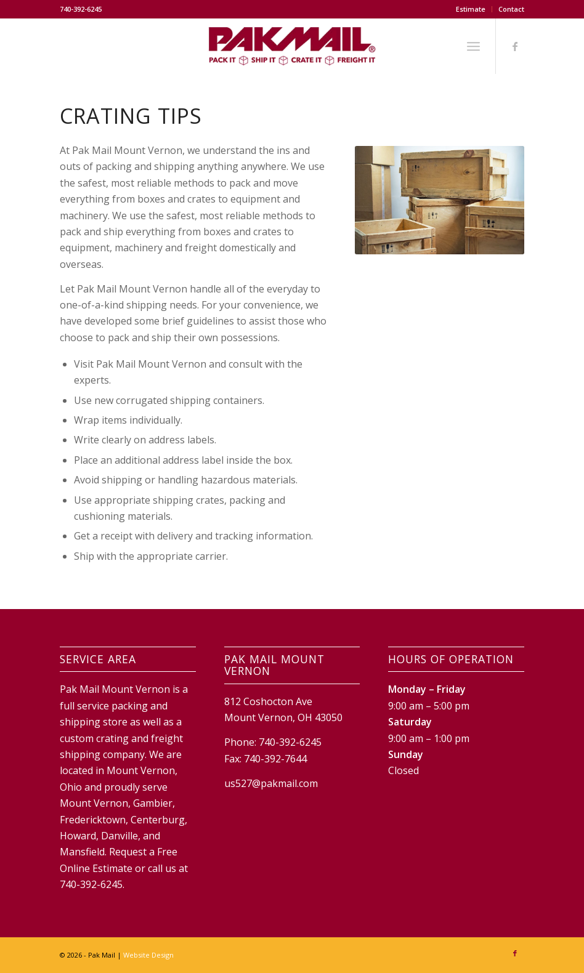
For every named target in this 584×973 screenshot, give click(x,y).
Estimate (470, 9)
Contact (511, 9)
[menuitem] (471, 9)
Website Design (148, 954)
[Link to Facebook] (515, 46)
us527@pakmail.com (271, 783)
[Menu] (473, 46)
